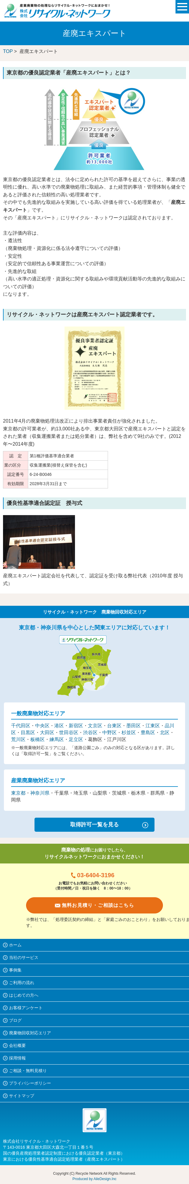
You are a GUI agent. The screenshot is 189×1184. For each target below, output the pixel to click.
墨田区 (133, 725)
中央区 (42, 725)
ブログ (15, 1020)
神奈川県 (40, 793)
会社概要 (17, 1045)
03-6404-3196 (96, 875)
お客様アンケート (26, 1007)
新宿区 (76, 725)
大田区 (47, 732)
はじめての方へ (23, 995)
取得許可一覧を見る (94, 825)
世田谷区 (68, 732)
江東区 (153, 725)
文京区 (95, 725)
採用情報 (17, 1058)
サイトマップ (21, 1095)
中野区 (109, 732)
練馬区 (57, 739)
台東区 (114, 725)
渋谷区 (90, 732)
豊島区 (148, 732)
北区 (165, 732)
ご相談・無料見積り (28, 1070)
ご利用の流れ (21, 982)
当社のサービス (23, 957)
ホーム (15, 944)
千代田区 (20, 725)
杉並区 (129, 732)
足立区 (76, 739)
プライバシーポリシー (30, 1083)
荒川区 (18, 739)
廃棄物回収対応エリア (30, 1032)
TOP (8, 51)
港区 (59, 725)
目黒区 (28, 732)
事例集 (15, 970)
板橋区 (37, 739)
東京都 (18, 793)
